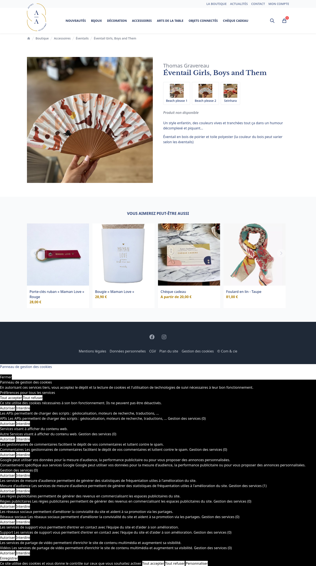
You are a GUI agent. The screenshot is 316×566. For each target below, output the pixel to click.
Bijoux (96, 21)
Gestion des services (187, 418)
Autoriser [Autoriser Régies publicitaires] (7, 506)
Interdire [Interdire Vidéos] (23, 553)
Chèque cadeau (235, 21)
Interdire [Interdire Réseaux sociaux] (23, 522)
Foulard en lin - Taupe (243, 291)
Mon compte (278, 4)
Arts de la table (170, 21)
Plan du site (168, 351)
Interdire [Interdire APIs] (23, 423)
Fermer (6, 377)
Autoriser (7, 408)
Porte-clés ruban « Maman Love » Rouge (57, 294)
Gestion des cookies (198, 351)
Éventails (82, 38)
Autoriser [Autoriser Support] (7, 537)
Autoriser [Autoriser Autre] (7, 439)
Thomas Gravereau (186, 65)
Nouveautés (76, 21)
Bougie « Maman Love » (114, 291)
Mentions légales (92, 351)
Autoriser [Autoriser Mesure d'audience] (7, 491)
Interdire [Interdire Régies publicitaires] (23, 506)
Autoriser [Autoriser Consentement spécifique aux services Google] (7, 475)
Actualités (239, 4)
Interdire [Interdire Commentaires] (23, 454)
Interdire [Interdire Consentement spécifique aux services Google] (23, 475)
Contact (258, 4)
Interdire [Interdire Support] (23, 537)
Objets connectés (203, 21)
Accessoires (142, 21)
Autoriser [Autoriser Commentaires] (7, 454)
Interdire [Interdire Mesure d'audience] (23, 491)
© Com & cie (227, 351)
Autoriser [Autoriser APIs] (7, 423)
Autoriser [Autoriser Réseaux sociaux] (7, 522)
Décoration (117, 21)
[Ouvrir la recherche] (272, 20)
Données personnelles (128, 351)
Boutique (42, 38)
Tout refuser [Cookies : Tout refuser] (32, 397)
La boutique (216, 4)
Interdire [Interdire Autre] (23, 439)
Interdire (23, 408)
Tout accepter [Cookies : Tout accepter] (11, 397)
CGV (152, 351)
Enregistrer (9, 558)
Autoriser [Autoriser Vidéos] (7, 553)
